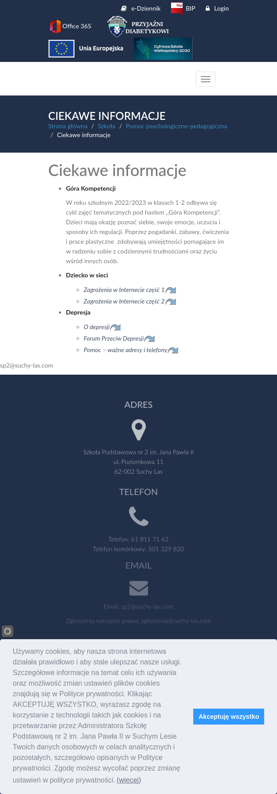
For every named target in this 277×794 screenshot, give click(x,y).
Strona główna (68, 126)
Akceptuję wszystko (229, 716)
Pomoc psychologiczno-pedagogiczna (176, 126)
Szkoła (107, 126)
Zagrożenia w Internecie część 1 (130, 289)
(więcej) (129, 780)
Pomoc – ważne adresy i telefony (126, 349)
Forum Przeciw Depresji (114, 338)
